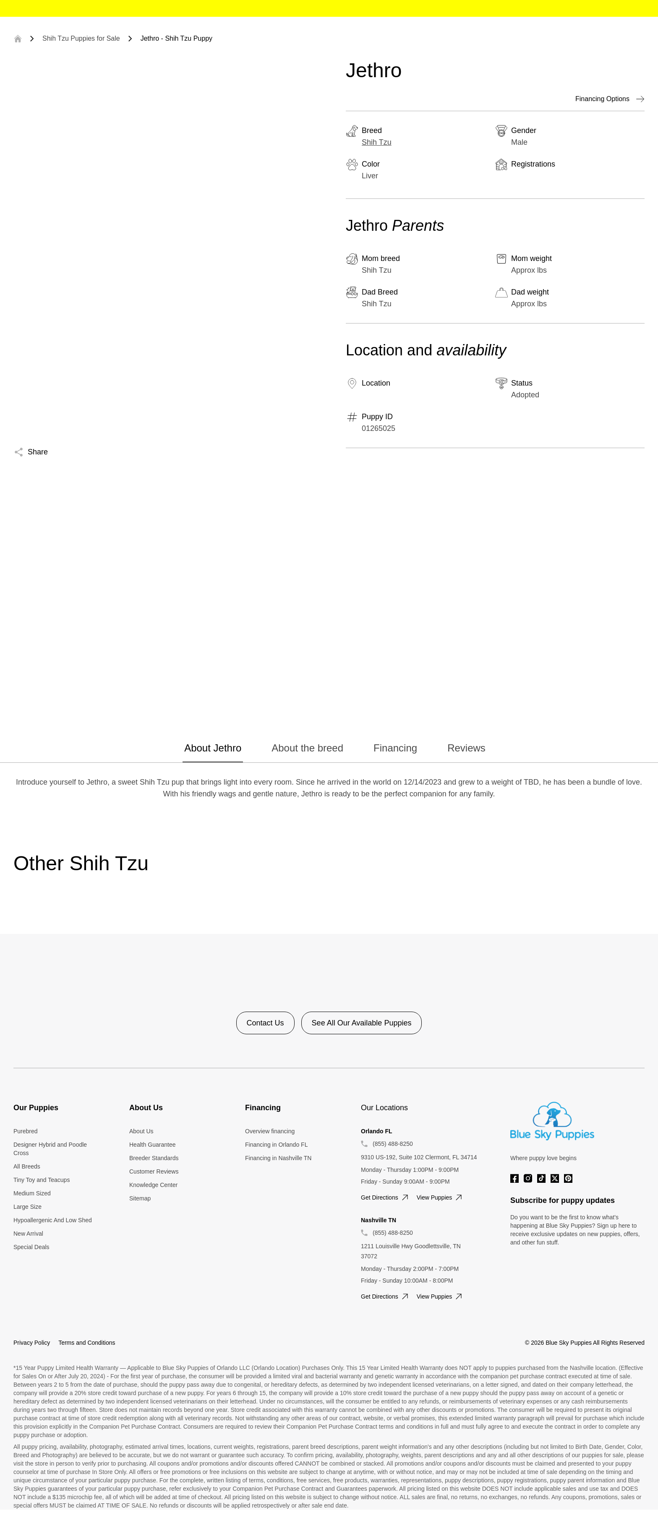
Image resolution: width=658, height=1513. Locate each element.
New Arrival (28, 1233)
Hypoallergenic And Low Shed (52, 1220)
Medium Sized (32, 1193)
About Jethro (212, 748)
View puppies (440, 1197)
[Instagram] (528, 1178)
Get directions (385, 1197)
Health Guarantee (152, 1144)
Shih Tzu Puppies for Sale (81, 38)
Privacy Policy (31, 1342)
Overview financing (270, 1131)
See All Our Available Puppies (362, 1023)
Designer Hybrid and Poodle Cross (50, 1148)
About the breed (307, 748)
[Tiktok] (541, 1178)
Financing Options (610, 99)
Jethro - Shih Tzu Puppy (176, 38)
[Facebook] (514, 1178)
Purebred (25, 1131)
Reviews (466, 748)
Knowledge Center (153, 1185)
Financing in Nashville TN (278, 1158)
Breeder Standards (154, 1158)
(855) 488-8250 (393, 1143)
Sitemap (140, 1198)
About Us (141, 1131)
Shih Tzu (377, 142)
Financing (395, 748)
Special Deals (31, 1247)
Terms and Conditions (86, 1342)
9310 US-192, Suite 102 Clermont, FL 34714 (419, 1157)
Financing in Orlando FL (276, 1144)
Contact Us (265, 1023)
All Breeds (26, 1166)
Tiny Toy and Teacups (41, 1179)
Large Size (27, 1206)
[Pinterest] (568, 1178)
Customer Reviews (153, 1171)
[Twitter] (555, 1178)
